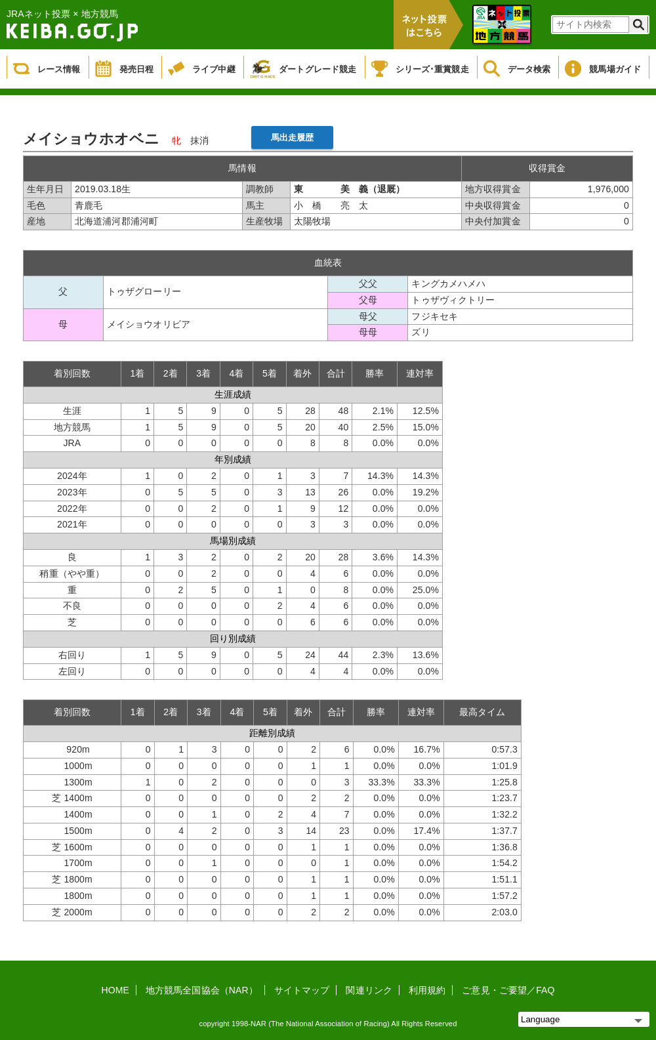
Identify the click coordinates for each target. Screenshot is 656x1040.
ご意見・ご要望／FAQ (508, 990)
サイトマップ (302, 990)
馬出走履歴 (292, 137)
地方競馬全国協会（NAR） (202, 990)
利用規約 (427, 990)
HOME (115, 990)
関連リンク (369, 990)
